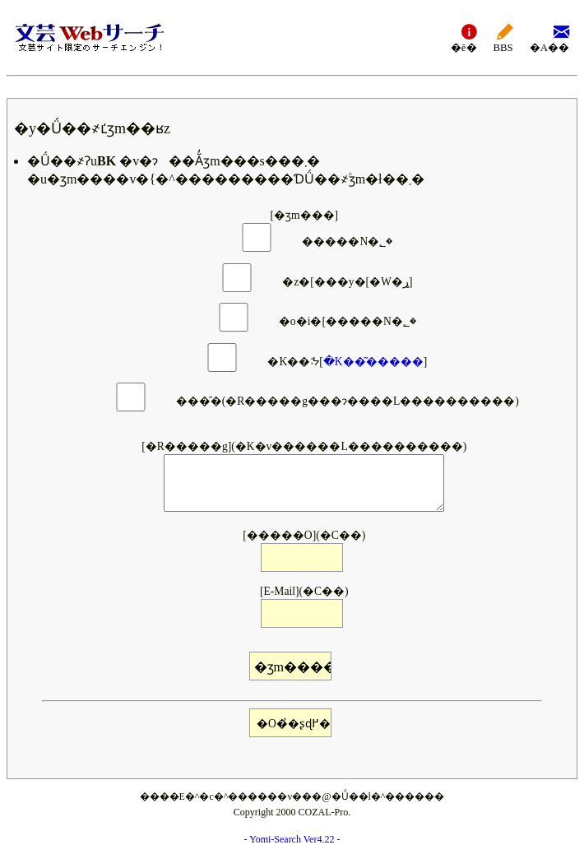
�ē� (464, 37)
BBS (503, 37)
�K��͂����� (373, 361)
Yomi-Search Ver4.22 (291, 839)
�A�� (549, 37)
